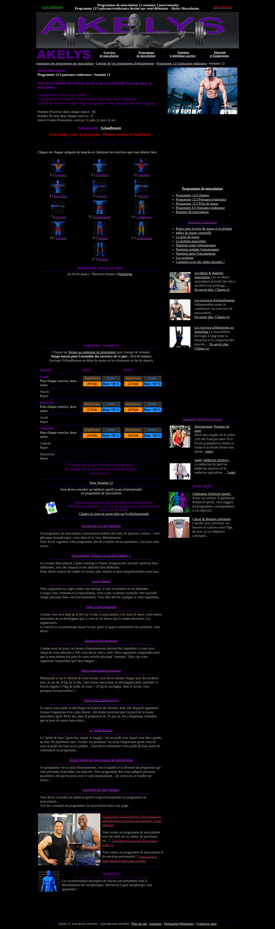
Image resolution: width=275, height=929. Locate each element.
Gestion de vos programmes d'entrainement (125, 63)
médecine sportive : (216, 460)
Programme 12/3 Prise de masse (197, 203)
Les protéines (185, 258)
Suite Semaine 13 (101, 482)
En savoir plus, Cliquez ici (212, 289)
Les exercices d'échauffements (215, 300)
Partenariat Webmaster (179, 923)
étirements (125, 274)
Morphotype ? (112, 873)
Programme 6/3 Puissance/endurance (200, 208)
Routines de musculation (192, 212)
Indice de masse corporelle (193, 233)
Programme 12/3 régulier (192, 195)
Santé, (199, 460)
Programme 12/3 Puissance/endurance (201, 199)
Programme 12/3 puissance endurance (181, 63)
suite (209, 451)
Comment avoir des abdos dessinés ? (200, 262)
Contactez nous (206, 923)
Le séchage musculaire (191, 241)
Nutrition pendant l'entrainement (197, 249)
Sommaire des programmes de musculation (65, 63)
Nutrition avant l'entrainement (196, 245)
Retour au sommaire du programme (92, 352)
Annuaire (155, 923)
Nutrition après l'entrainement (196, 253)
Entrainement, (204, 426)
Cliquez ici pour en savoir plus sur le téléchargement (114, 514)
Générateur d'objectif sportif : (212, 494)
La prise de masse (188, 237)
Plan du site (139, 923)
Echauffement (111, 128)
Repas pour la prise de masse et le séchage (204, 228)
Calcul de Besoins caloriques (211, 519)
